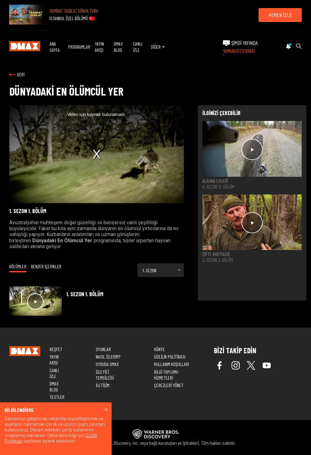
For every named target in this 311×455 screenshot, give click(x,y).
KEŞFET (56, 349)
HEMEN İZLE (280, 14)
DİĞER (158, 47)
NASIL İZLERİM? (108, 356)
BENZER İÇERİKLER (46, 266)
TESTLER (57, 397)
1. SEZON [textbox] (149, 270)
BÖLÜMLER (17, 266)
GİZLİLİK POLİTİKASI (169, 356)
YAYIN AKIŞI (99, 46)
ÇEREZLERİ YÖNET (169, 385)
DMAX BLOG (118, 46)
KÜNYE (159, 349)
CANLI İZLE (137, 46)
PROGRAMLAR (79, 47)
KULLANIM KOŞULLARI (171, 364)
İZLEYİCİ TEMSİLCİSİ (105, 375)
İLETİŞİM (102, 385)
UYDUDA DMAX (107, 364)
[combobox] (160, 270)
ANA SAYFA (55, 46)
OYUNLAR (103, 349)
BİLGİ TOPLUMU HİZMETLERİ (166, 375)
